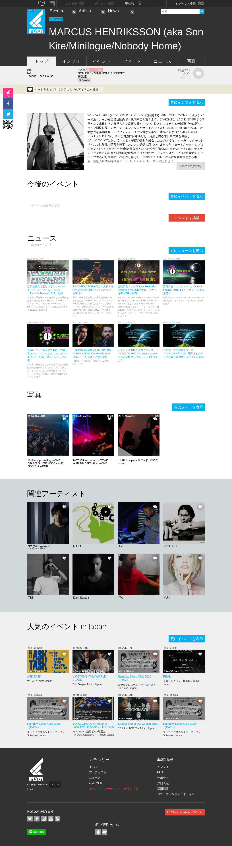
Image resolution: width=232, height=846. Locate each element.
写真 (191, 61)
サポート (163, 777)
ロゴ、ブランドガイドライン (176, 794)
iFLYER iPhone (98, 832)
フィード (132, 61)
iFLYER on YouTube (50, 818)
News (113, 10)
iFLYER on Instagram (44, 818)
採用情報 (163, 788)
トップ (41, 61)
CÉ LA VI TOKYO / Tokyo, (136, 728)
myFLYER (95, 783)
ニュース (162, 61)
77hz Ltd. (55, 784)
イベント (102, 61)
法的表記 (163, 783)
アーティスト (97, 772)
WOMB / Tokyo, (39, 681)
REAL (167, 676)
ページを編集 (96, 70)
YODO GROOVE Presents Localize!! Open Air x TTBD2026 (93, 725)
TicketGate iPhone (104, 832)
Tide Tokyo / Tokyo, (87, 684)
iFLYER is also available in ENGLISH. (185, 812)
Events (56, 10)
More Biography (190, 166)
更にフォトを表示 (188, 407)
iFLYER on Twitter (30, 818)
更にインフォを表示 (186, 102)
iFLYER (36, 769)
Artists (85, 10)
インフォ (71, 61)
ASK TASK (34, 676)
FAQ (160, 772)
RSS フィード (57, 818)
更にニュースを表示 (186, 251)
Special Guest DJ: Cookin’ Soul (138, 723)
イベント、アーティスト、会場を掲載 (113, 788)
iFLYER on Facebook (37, 818)
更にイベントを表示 (186, 196)
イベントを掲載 (186, 218)
